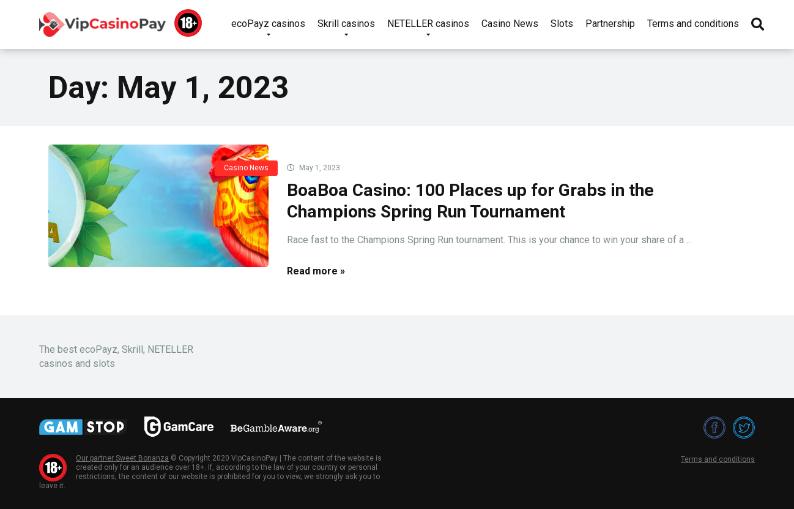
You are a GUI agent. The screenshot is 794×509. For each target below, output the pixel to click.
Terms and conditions (693, 23)
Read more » (316, 271)
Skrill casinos (346, 23)
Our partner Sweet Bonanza (122, 458)
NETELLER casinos (428, 23)
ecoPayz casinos (268, 23)
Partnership (610, 23)
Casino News (509, 23)
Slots (562, 23)
